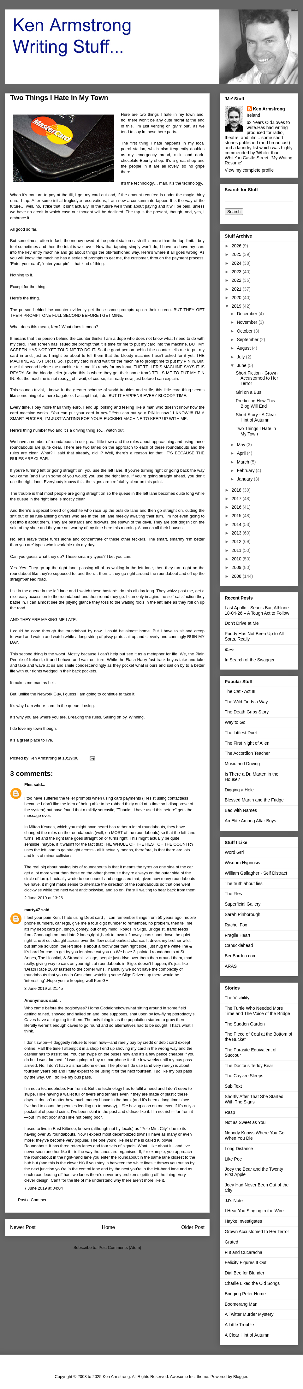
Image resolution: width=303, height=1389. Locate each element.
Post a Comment (33, 1199)
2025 (237, 254)
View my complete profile (249, 170)
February (246, 470)
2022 (237, 280)
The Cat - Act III (240, 691)
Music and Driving (242, 763)
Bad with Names (241, 810)
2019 (237, 306)
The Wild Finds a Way (246, 701)
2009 (237, 567)
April (242, 453)
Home (108, 1227)
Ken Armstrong (269, 108)
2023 (237, 271)
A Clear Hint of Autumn (247, 1335)
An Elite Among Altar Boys (250, 820)
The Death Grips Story (247, 711)
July (241, 356)
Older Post (193, 1227)
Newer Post (23, 1227)
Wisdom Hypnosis (242, 862)
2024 (237, 263)
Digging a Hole (239, 789)
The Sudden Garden (245, 1023)
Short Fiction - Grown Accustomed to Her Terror (257, 378)
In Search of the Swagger (250, 659)
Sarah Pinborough (242, 914)
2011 (237, 550)
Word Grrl (234, 852)
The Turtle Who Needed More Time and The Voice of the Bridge (257, 1011)
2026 (237, 245)
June (242, 365)
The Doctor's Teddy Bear (249, 1065)
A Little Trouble (239, 1324)
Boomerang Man (241, 1304)
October (245, 331)
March (243, 461)
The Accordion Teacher (247, 753)
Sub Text (233, 1086)
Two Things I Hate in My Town (256, 431)
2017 (237, 498)
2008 (237, 576)
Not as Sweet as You (245, 1122)
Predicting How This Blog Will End (255, 403)
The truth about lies (244, 883)
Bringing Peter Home (245, 1293)
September (248, 339)
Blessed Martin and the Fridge (254, 799)
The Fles (233, 893)
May (241, 444)
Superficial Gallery (243, 904)
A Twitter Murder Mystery (249, 1314)
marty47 (32, 909)
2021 (237, 289)
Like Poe (233, 1158)
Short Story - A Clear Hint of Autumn (256, 417)
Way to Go (235, 722)
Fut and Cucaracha (243, 1252)
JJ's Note (234, 1200)
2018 (237, 490)
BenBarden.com (240, 955)
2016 (237, 507)
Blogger (240, 1376)
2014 (237, 524)
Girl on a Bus (248, 392)
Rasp (230, 1112)
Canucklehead (239, 945)
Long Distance (239, 1148)
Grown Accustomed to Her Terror (257, 1231)
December (247, 313)
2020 (237, 297)
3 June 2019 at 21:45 (43, 988)
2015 (237, 515)
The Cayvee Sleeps (244, 1075)
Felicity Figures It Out (245, 1262)
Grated (231, 1241)
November (247, 322)
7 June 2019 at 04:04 (43, 1188)
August (244, 348)
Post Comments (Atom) (119, 1247)
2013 (237, 532)
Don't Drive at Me (242, 623)
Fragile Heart (237, 935)
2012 (237, 541)
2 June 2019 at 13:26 (43, 897)
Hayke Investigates (243, 1221)
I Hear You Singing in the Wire (254, 1210)
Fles (28, 784)
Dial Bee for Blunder (244, 1272)
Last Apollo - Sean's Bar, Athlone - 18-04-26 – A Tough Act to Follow (258, 610)
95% (229, 649)
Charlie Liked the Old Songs (252, 1283)
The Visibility (237, 997)
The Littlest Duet (241, 732)
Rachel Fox (236, 924)
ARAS (231, 966)
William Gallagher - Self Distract (256, 873)
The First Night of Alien (247, 743)
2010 (237, 558)
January (245, 479)
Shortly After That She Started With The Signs (254, 1099)
